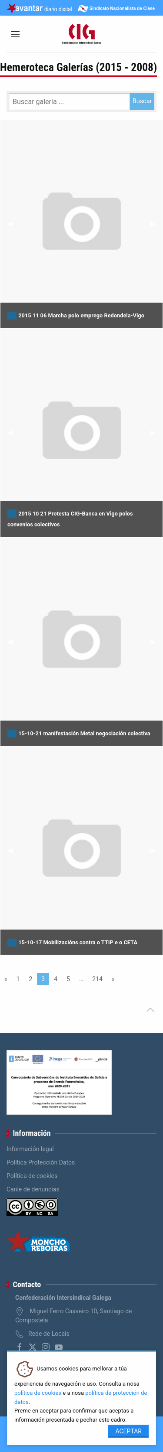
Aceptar (128, 1431)
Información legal (30, 1148)
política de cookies (37, 1393)
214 (97, 979)
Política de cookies (32, 1175)
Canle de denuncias (33, 1189)
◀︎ (13, 223)
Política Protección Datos (41, 1162)
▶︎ (156, 223)
